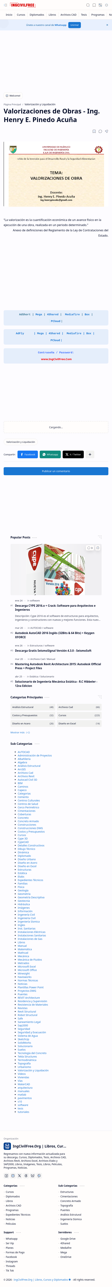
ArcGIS (22, 769)
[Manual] (51, 659)
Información (25, 911)
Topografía (24, 1063)
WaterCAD (24, 1084)
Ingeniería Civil (27, 918)
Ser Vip (10, 1243)
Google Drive (68, 1238)
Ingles (21, 925)
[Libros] (52, 14)
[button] (5, 5)
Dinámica (23, 852)
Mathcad (23, 952)
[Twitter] (19, 1175)
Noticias (22, 984)
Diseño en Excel (27, 866)
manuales (24, 1091)
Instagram (12, 1261)
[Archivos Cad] (38, 659)
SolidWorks (24, 1042)
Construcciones (27, 824)
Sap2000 (23, 1025)
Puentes (22, 994)
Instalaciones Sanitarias (32, 935)
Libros (21, 942)
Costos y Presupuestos (31, 831)
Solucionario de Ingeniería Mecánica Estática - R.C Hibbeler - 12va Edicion (56, 684)
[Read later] (94, 131)
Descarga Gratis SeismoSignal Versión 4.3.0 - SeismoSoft (53, 650)
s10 (20, 1101)
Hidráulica (24, 904)
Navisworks (25, 977)
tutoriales (23, 1112)
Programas (12, 1210)
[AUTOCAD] (36, 627)
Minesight (24, 973)
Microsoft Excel (27, 966)
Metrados (23, 963)
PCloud (55, 321)
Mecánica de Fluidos (30, 959)
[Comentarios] (90, 547)
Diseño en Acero (27, 862)
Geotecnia (24, 901)
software (23, 1105)
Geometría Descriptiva (31, 897)
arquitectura (25, 1087)
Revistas (22, 1008)
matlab (22, 1094)
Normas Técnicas (28, 980)
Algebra (22, 762)
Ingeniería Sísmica (29, 921)
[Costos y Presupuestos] (33, 715)
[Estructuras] (37, 645)
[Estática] (35, 676)
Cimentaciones (27, 811)
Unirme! (74, 25)
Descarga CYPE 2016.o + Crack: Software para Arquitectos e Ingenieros (55, 608)
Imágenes (24, 907)
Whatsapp (60, 25)
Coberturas (24, 814)
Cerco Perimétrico (28, 807)
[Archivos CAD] (68, 14)
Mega (39, 315)
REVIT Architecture (29, 997)
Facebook (11, 1257)
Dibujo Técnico (26, 849)
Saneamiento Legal (29, 1022)
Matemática (25, 949)
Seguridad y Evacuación (32, 1032)
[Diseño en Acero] (33, 723)
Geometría (24, 894)
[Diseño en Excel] (79, 723)
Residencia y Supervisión (32, 1001)
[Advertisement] (56, 59)
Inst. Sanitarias (27, 928)
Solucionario (25, 1046)
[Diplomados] (36, 14)
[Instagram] (13, 1175)
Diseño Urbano (27, 859)
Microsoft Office (27, 970)
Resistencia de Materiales (33, 1004)
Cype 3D (23, 838)
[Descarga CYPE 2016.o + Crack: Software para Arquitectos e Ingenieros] (56, 569)
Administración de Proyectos (35, 755)
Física (21, 887)
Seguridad (24, 1029)
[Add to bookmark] (97, 547)
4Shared (53, 315)
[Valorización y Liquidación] (21, 442)
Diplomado (24, 856)
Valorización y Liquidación (33, 1070)
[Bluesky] (32, 1175)
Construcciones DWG (30, 828)
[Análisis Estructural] (33, 707)
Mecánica (23, 956)
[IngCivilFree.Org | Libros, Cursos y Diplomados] (22, 5)
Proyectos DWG (27, 990)
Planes (9, 1247)
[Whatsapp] (39, 1175)
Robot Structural (28, 1015)
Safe (20, 1018)
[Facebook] (6, 1175)
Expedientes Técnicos (30, 880)
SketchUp (23, 1039)
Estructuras (24, 869)
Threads (10, 1266)
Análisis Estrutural (70, 1214)
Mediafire (73, 315)
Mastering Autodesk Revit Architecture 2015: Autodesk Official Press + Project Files (58, 666)
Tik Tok (10, 1270)
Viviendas (23, 1077)
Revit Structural (27, 1011)
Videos (22, 1074)
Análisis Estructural (29, 766)
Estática (22, 873)
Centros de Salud (28, 804)
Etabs (21, 876)
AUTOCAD (24, 752)
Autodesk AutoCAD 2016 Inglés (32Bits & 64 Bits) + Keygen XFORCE (55, 635)
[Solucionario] (47, 676)
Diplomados (13, 1196)
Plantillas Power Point (31, 987)
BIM (20, 783)
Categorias (24, 793)
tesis (20, 1108)
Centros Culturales (29, 800)
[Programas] (98, 14)
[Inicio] (9, 14)
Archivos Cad (25, 772)
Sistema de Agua (28, 1035)
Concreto (23, 817)
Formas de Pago (15, 1252)
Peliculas (11, 1223)
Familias (23, 883)
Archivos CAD (13, 1205)
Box (87, 315)
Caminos (23, 786)
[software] (35, 600)
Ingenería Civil (26, 914)
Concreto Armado (28, 821)
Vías (20, 1080)
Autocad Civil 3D (27, 779)
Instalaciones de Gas (30, 939)
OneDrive (65, 1257)
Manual (22, 945)
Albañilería (24, 759)
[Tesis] (84, 14)
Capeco (22, 790)
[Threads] (26, 1175)
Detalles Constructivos (31, 845)
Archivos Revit (26, 776)
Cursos (22, 835)
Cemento (23, 797)
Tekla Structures (27, 1056)
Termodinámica (27, 1060)
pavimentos (25, 1098)
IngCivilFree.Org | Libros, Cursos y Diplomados (42, 1279)
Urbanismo (24, 1067)
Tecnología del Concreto (32, 1053)
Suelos (22, 1049)
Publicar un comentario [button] (56, 471)
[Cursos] (21, 14)
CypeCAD (23, 842)
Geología (23, 890)
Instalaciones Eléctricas (32, 932)
